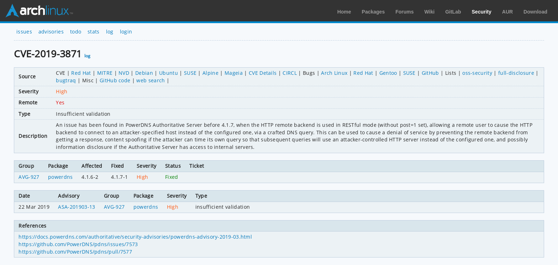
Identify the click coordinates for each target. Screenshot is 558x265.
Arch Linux (39, 11)
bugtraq (66, 80)
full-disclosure (516, 72)
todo (75, 31)
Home (344, 12)
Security (481, 12)
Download (535, 12)
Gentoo (388, 72)
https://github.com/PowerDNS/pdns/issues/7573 (78, 244)
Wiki (430, 12)
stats (94, 31)
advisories (51, 31)
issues (24, 31)
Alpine (210, 72)
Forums (404, 12)
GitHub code (115, 80)
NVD (124, 72)
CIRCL (290, 72)
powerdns (60, 176)
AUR (507, 12)
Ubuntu (168, 72)
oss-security (477, 72)
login (126, 31)
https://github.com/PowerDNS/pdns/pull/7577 (75, 251)
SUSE (190, 72)
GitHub (430, 72)
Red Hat (81, 72)
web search (150, 80)
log (110, 31)
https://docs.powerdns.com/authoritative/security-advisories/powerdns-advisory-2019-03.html (135, 236)
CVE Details (263, 72)
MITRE (105, 72)
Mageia (234, 72)
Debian (144, 72)
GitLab (453, 12)
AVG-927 (29, 176)
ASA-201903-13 (76, 206)
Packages (373, 12)
